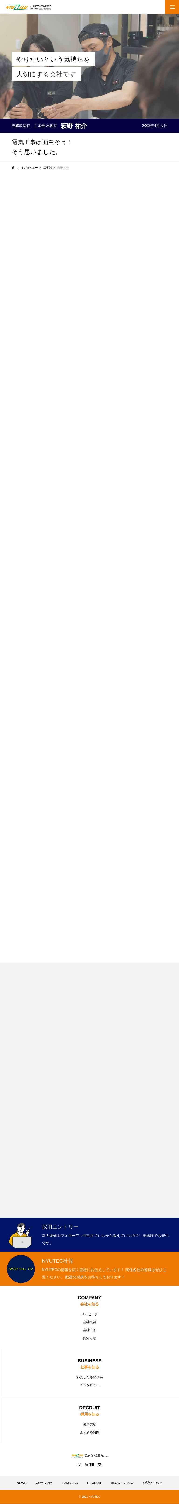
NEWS (22, 1483)
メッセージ (89, 1314)
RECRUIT (94, 1483)
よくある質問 (90, 1432)
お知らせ (89, 1338)
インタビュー (90, 1385)
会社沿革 (89, 1330)
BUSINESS (69, 1483)
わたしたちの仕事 (90, 1377)
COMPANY (44, 1483)
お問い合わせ (152, 1483)
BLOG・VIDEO (122, 1483)
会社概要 (89, 1322)
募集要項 (89, 1424)
